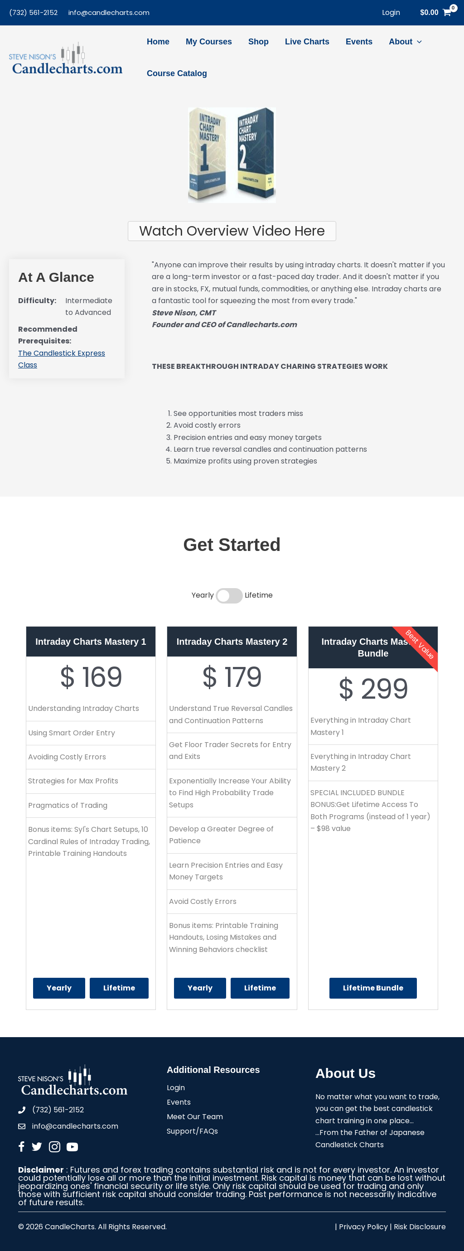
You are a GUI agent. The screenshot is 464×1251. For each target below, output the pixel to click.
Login (176, 1088)
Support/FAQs (192, 1132)
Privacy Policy (363, 1227)
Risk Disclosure (420, 1227)
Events (179, 1103)
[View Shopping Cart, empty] (435, 12)
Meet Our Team (195, 1117)
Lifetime (119, 988)
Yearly (59, 988)
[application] (417, 42)
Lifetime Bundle (373, 988)
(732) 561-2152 (33, 12)
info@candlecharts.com (109, 12)
